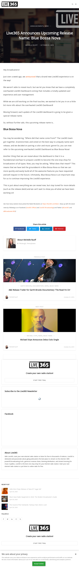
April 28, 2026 (13, 507)
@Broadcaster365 (9, 211)
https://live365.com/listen (50, 204)
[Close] (75, 554)
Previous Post (39, 257)
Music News (54, 286)
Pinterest (59, 229)
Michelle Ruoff (29, 240)
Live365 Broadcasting (46, 207)
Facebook (20, 229)
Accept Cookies (39, 564)
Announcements (37, 26)
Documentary (38, 286)
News (47, 26)
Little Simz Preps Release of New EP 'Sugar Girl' (25, 489)
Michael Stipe (32, 336)
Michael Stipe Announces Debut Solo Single (39, 339)
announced (31, 76)
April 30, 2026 (13, 492)
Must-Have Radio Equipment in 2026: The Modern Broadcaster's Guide (33, 497)
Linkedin (46, 229)
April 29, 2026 (13, 499)
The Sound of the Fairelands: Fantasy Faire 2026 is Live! (28, 505)
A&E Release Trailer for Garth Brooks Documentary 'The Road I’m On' (39, 290)
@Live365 (65, 207)
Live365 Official (31, 207)
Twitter (32, 229)
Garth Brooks (26, 286)
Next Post (39, 307)
